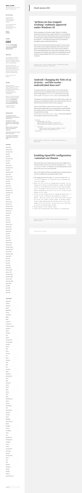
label (60, 140)
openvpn (56, 219)
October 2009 (9, 251)
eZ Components (9, 342)
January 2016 (9, 165)
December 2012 (9, 190)
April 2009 (8, 265)
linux (53, 219)
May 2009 (8, 263)
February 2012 (9, 201)
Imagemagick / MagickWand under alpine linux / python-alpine (12, 137)
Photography (8, 405)
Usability (8, 453)
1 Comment (52, 66)
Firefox (7, 346)
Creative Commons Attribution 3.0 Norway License (11, 47)
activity (52, 140)
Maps (7, 380)
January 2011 (9, 226)
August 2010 (8, 231)
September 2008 (9, 281)
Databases (8, 328)
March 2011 (8, 222)
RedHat (7, 423)
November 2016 (9, 158)
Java (7, 367)
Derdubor (8, 333)
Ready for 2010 (9, 421)
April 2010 (8, 238)
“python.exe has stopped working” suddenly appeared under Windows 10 (50, 24)
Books (7, 319)
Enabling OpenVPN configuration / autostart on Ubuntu (52, 157)
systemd (60, 219)
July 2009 (8, 258)
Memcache (8, 383)
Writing (7, 469)
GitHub (7, 31)
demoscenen (13, 99)
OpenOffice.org (9, 398)
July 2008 (8, 285)
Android (7, 303)
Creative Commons (10, 326)
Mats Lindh (10, 6)
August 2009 (8, 256)
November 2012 (9, 192)
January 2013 (9, 188)
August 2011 (8, 213)
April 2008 (8, 292)
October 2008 (9, 279)
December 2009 (9, 247)
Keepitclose (8, 374)
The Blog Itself (9, 439)
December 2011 (9, 206)
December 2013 (9, 179)
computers (8, 321)
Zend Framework (9, 476)
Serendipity (8, 430)
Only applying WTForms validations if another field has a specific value (13, 117)
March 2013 (8, 186)
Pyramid (8, 414)
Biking (7, 317)
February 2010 (9, 242)
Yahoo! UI (8, 473)
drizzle (7, 337)
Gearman (8, 353)
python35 (36, 66)
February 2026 (9, 149)
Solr (7, 435)
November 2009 (9, 249)
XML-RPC (8, 471)
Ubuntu (7, 446)
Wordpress (8, 467)
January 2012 (9, 204)
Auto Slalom (8, 315)
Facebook (8, 344)
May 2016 (8, 163)
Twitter (7, 444)
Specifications (9, 437)
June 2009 (8, 260)
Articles (7, 312)
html (7, 362)
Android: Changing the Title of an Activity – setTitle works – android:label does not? (52, 82)
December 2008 (9, 274)
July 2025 (8, 154)
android (56, 140)
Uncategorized (9, 448)
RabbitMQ (8, 419)
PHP (7, 408)
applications (8, 310)
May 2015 (8, 170)
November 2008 (9, 276)
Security (7, 428)
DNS (7, 335)
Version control (9, 455)
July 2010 (8, 233)
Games (7, 351)
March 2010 (8, 240)
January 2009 (9, 272)
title (65, 140)
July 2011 (8, 215)
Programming (9, 410)
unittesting (8, 451)
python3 (66, 64)
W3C (7, 460)
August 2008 (8, 283)
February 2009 (9, 269)
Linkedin (8, 32)
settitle (62, 140)
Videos (7, 457)
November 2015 (9, 167)
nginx (7, 396)
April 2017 (8, 156)
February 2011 (9, 224)
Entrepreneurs (9, 339)
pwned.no (8, 412)
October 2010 (9, 229)
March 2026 (8, 147)
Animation (8, 305)
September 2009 (9, 254)
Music (7, 389)
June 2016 (8, 161)
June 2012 (8, 195)
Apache (7, 308)
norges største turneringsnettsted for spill (12, 102)
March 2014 (8, 174)
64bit (60, 64)
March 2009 (8, 267)
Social (7, 432)
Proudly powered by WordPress (40, 231)
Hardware (8, 360)
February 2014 (9, 176)
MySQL (7, 392)
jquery (7, 371)
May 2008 (8, 290)
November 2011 (9, 208)
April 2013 (8, 183)
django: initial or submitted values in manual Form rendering (12, 129)
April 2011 (8, 220)
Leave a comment (39, 220)
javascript (8, 369)
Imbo (7, 364)
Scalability (8, 426)
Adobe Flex (8, 301)
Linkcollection (9, 376)
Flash (7, 349)
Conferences (8, 324)
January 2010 (9, 245)
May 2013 (8, 181)
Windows (8, 464)
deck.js (7, 330)
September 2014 (9, 172)
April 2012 (8, 199)
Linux (7, 378)
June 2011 (8, 217)
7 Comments (37, 141)
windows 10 (45, 66)
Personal (8, 403)
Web (7, 462)
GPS (7, 355)
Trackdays (8, 442)
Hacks (7, 358)
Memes (7, 385)
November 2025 (9, 151)
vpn (67, 219)
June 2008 (8, 288)
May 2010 (8, 235)
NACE (7, 394)
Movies (7, 387)
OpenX (7, 401)
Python (7, 417)
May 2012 (8, 197)
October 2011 (9, 210)
